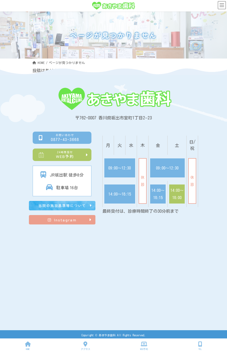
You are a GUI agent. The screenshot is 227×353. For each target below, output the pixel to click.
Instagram (62, 220)
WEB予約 (64, 154)
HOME (28, 345)
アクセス (85, 345)
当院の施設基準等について (62, 205)
